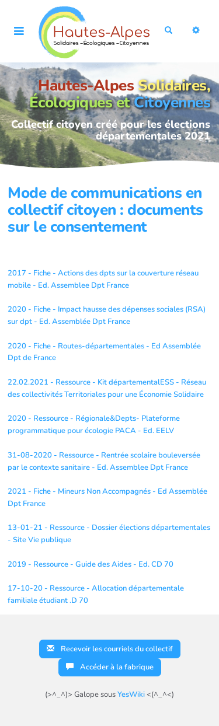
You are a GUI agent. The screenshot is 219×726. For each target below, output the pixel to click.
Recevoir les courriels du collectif (110, 649)
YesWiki (131, 694)
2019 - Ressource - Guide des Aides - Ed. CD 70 (90, 564)
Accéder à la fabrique (110, 667)
